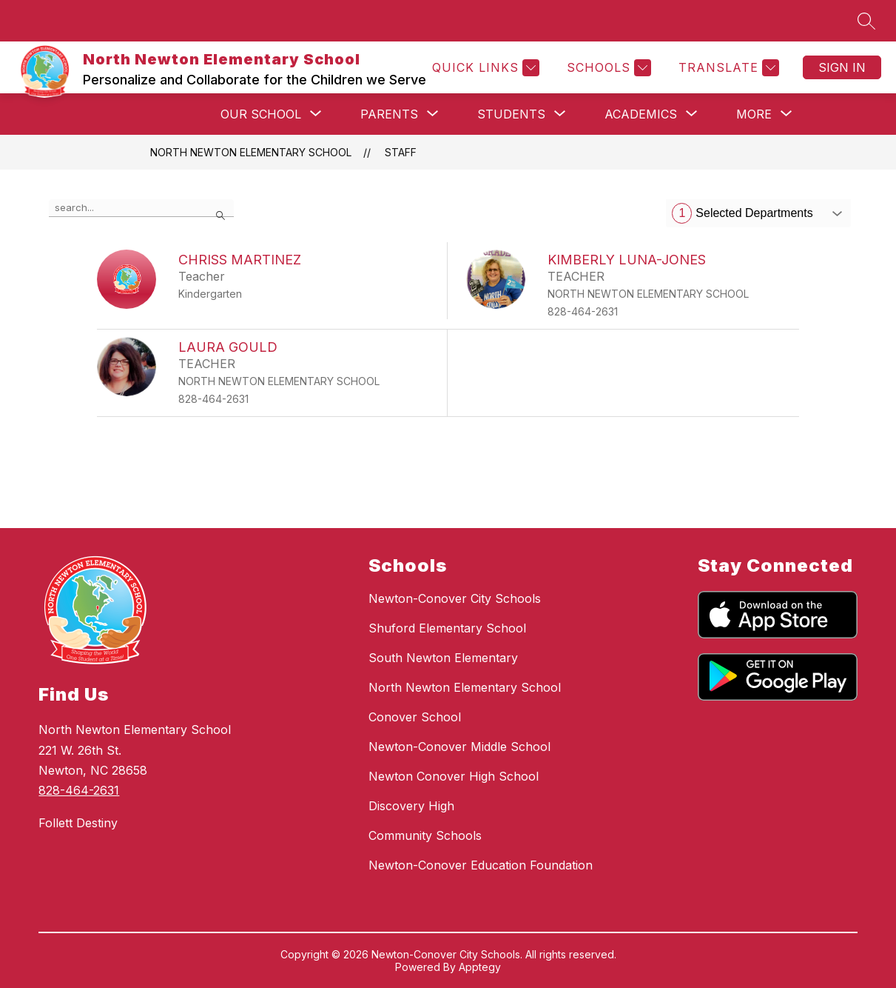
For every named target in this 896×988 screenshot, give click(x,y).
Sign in (842, 67)
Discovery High (411, 805)
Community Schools (425, 835)
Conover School (414, 717)
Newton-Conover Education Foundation (480, 865)
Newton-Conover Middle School (459, 746)
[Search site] (866, 21)
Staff (401, 152)
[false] (141, 208)
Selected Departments (742, 213)
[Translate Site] (727, 68)
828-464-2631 (78, 790)
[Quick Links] (483, 68)
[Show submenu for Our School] (260, 114)
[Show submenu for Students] (511, 114)
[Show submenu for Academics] (640, 114)
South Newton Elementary (443, 657)
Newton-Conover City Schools (454, 598)
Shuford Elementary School (447, 628)
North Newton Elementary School (250, 152)
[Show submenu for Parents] (389, 114)
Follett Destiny (78, 822)
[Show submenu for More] (754, 114)
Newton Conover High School (453, 776)
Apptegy (480, 967)
